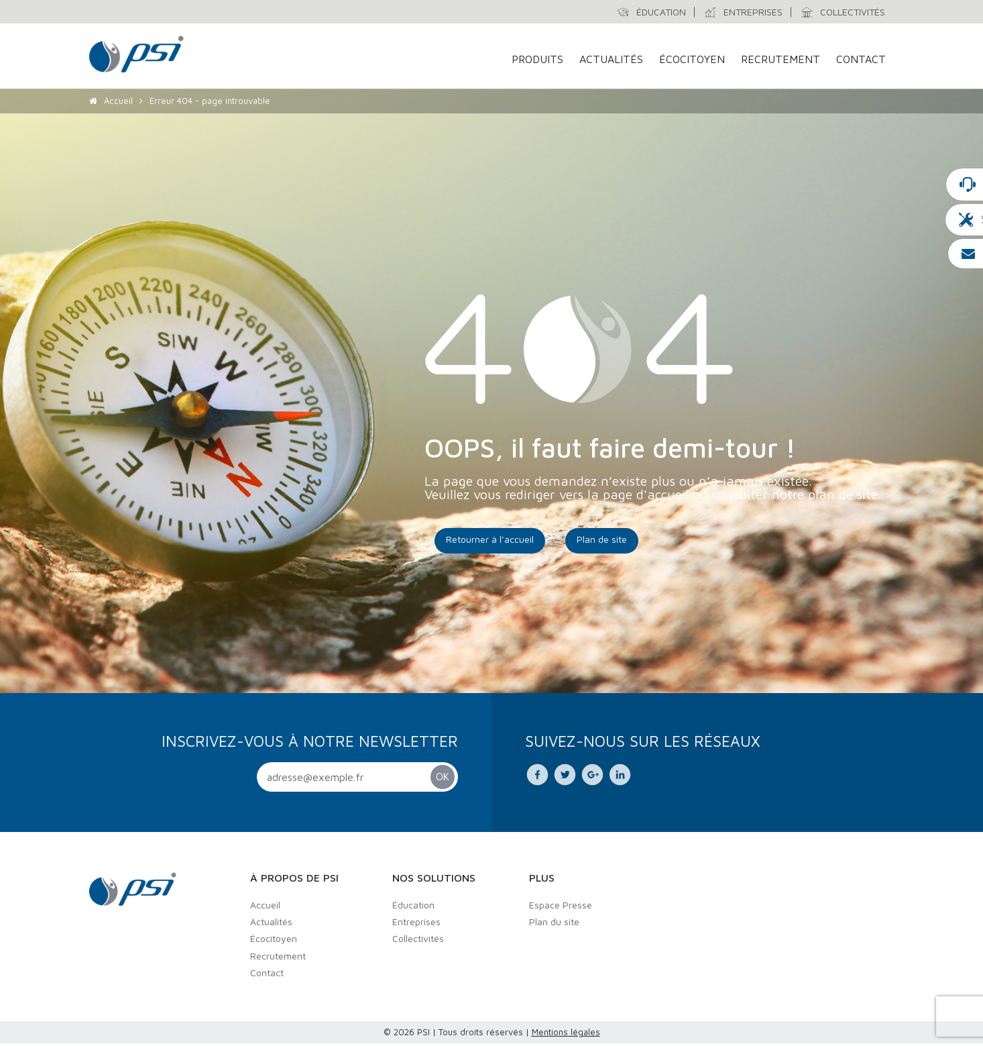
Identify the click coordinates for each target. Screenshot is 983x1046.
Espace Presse (560, 907)
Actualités (611, 60)
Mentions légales (566, 1034)
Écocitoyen (692, 60)
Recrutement (780, 60)
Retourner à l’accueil (490, 541)
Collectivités (418, 941)
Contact (861, 60)
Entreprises (416, 924)
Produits (537, 60)
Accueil (118, 107)
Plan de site (602, 541)
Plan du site (554, 924)
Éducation (413, 907)
